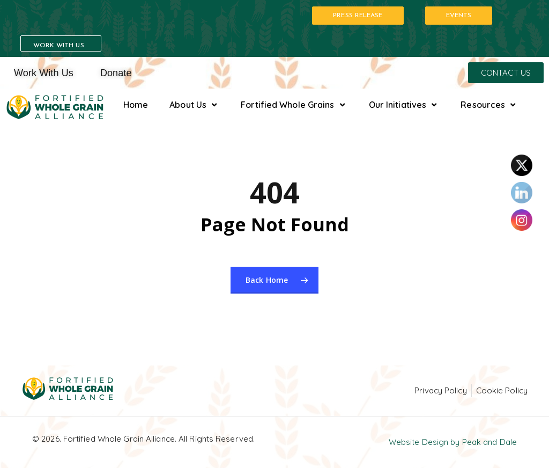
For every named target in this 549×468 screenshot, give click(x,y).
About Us (194, 105)
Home (135, 104)
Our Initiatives (404, 105)
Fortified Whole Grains (294, 105)
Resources (489, 105)
